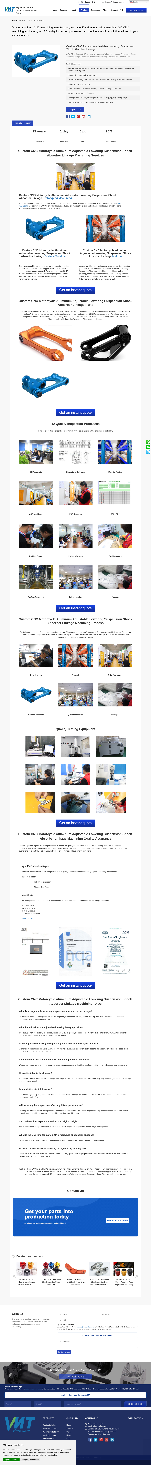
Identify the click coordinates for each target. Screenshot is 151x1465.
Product (84, 10)
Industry (74, 10)
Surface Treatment (56, 256)
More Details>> (28, 919)
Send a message (64, 1352)
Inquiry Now (75, 109)
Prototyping (50, 198)
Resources (95, 10)
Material (117, 256)
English (134, 2)
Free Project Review (136, 10)
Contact (114, 10)
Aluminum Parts (36, 20)
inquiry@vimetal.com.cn (85, 1327)
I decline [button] (15, 1459)
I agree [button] (7, 1459)
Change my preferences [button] (30, 1459)
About (105, 10)
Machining (65, 198)
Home (54, 10)
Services (63, 10)
